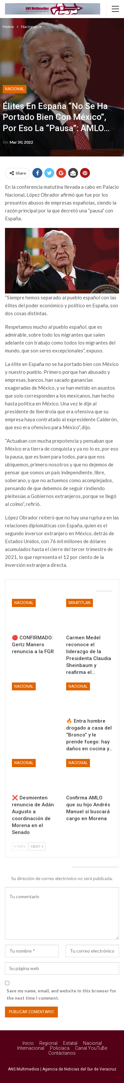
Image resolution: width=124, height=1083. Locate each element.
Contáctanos (62, 1053)
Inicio (28, 1043)
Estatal (70, 1043)
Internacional (30, 1048)
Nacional (14, 89)
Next (37, 846)
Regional (48, 1043)
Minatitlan (79, 602)
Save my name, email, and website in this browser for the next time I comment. (61, 994)
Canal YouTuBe (91, 1048)
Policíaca (59, 1048)
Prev (19, 846)
